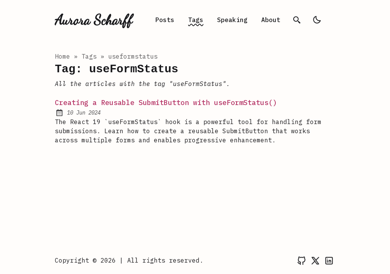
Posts (164, 20)
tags (89, 56)
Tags (195, 20)
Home (62, 56)
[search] (297, 19)
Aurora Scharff (93, 19)
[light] (317, 20)
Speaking (232, 20)
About (270, 20)
